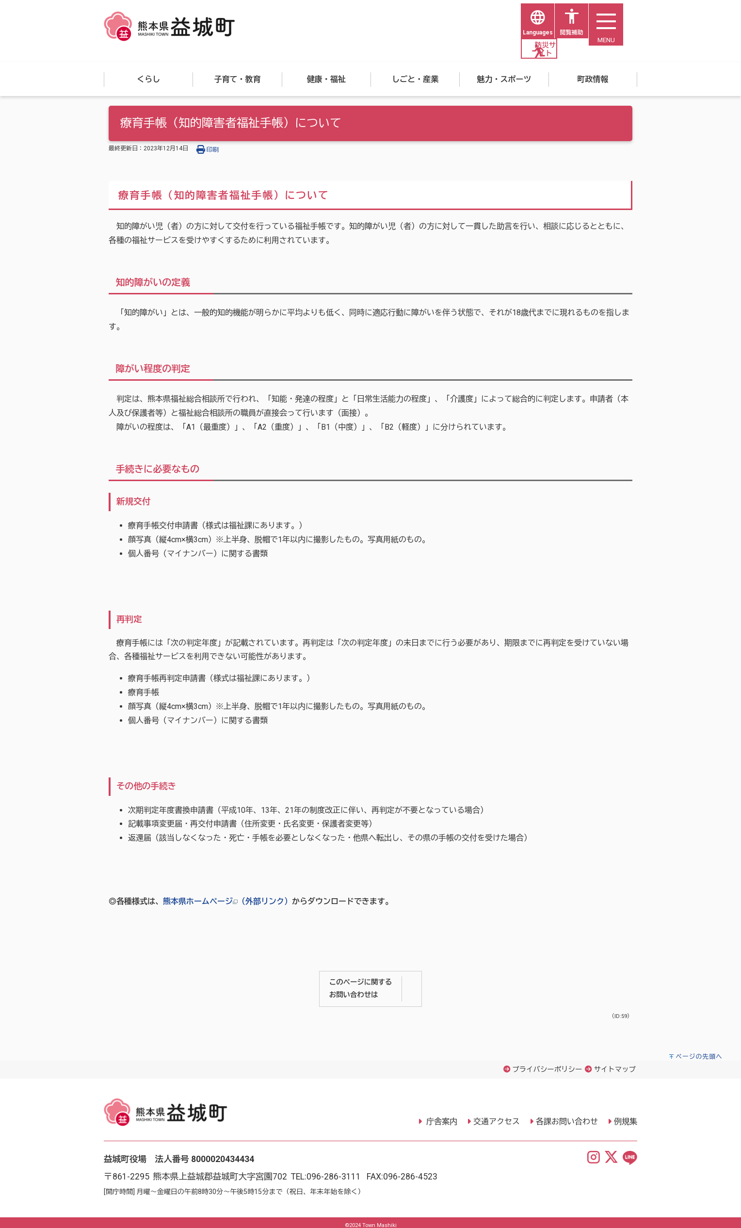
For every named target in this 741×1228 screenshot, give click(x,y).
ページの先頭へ (699, 1051)
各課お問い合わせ (567, 1116)
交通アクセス (496, 1116)
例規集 (625, 1116)
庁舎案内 (440, 1116)
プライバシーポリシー (547, 1064)
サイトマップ (615, 1064)
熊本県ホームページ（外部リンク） (227, 896)
